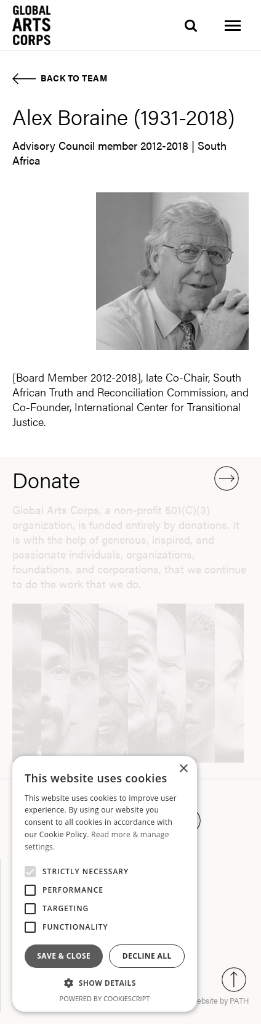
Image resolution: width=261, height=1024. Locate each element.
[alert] (104, 884)
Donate (125, 480)
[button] (105, 983)
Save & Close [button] (63, 956)
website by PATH (220, 1000)
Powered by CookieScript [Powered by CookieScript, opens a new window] (105, 998)
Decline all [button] (147, 956)
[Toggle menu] (233, 25)
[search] (191, 25)
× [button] (183, 769)
